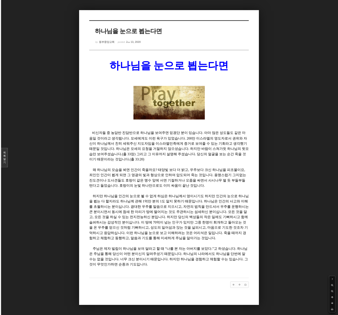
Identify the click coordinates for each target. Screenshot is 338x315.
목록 (4, 157)
